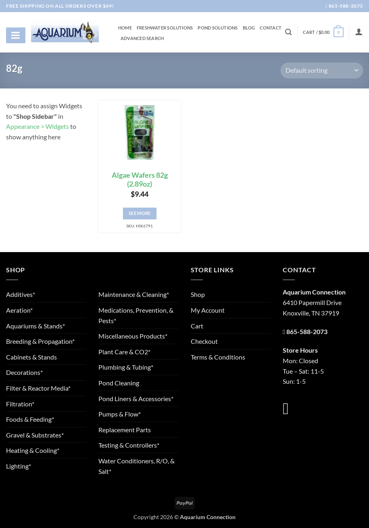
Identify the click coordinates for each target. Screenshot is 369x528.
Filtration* (20, 404)
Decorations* (24, 372)
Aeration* (19, 310)
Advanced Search (142, 38)
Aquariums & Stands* (35, 326)
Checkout (204, 341)
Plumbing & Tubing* (125, 367)
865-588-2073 (344, 6)
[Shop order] (322, 70)
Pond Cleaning (118, 383)
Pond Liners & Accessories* (135, 398)
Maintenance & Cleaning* (133, 294)
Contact (270, 27)
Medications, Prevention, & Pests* (135, 315)
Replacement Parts (124, 429)
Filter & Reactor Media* (38, 388)
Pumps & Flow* (119, 414)
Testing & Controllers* (128, 445)
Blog (249, 27)
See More (140, 213)
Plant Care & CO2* (124, 352)
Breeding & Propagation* (40, 341)
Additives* (20, 294)
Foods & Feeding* (30, 419)
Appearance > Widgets (37, 126)
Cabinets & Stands (31, 357)
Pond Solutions (218, 27)
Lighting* (18, 466)
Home (125, 27)
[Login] (359, 31)
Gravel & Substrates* (35, 435)
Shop (198, 294)
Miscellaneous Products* (132, 336)
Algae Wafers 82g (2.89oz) (140, 180)
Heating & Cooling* (32, 450)
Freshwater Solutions (165, 27)
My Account (208, 310)
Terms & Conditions (218, 357)
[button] (323, 32)
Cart (197, 326)
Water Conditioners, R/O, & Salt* (136, 466)
